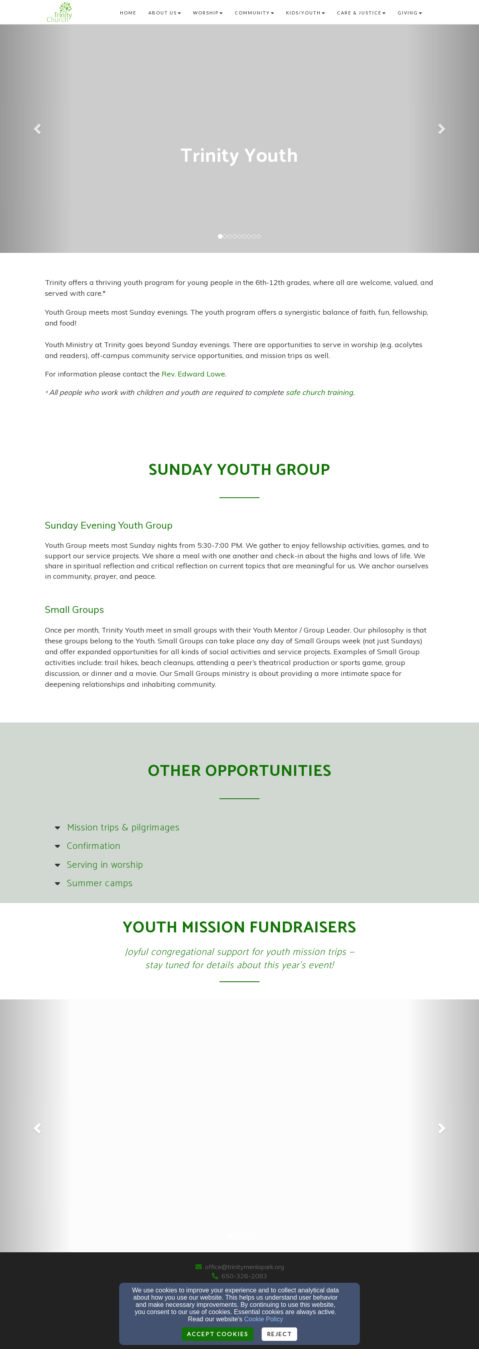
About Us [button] (164, 12)
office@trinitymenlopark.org (244, 1267)
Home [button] (128, 12)
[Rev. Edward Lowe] (193, 374)
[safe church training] (319, 393)
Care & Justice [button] (361, 12)
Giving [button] (410, 12)
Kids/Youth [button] (305, 12)
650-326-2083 (244, 1276)
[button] (36, 126)
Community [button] (254, 12)
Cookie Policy (263, 1319)
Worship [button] (208, 12)
